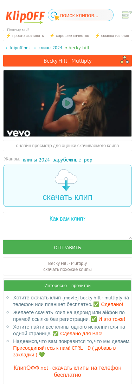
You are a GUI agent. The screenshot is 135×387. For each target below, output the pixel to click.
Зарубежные (67, 159)
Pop (88, 159)
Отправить (67, 247)
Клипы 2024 (36, 159)
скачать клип (67, 185)
